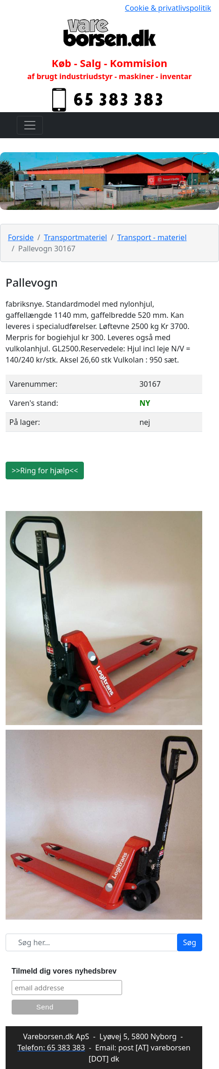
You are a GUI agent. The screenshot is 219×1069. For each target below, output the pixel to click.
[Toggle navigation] (30, 125)
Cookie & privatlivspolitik (168, 8)
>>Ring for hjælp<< (45, 470)
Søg (189, 942)
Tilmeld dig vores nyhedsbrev (64, 971)
